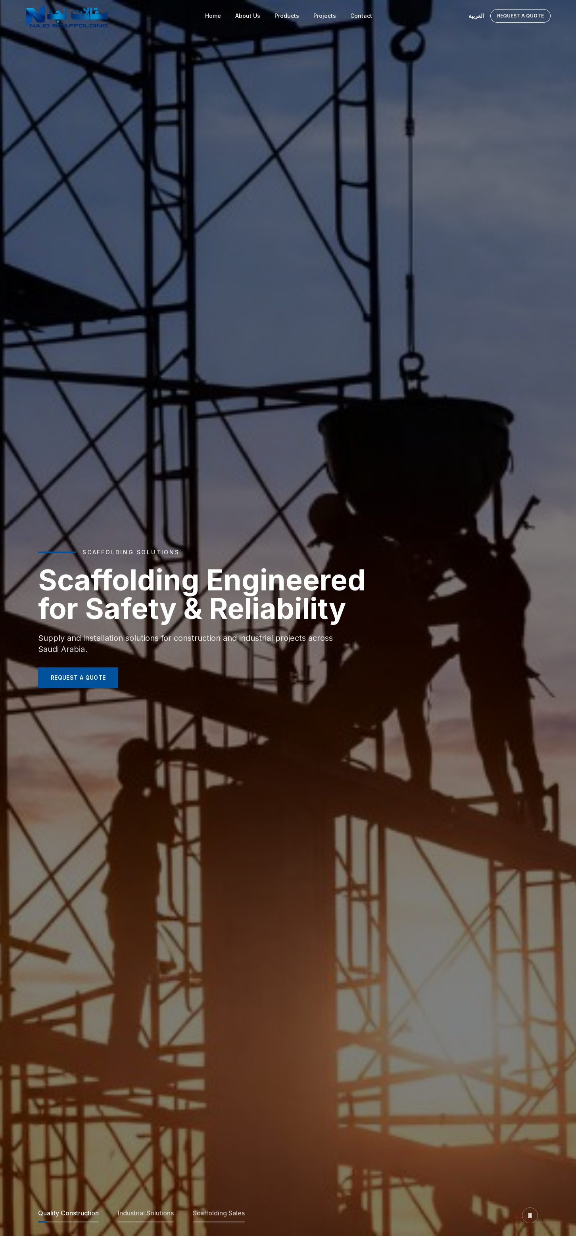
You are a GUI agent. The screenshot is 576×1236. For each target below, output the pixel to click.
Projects (324, 15)
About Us (247, 15)
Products (287, 15)
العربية (476, 15)
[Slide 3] (219, 1215)
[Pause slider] (530, 1215)
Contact (361, 15)
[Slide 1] (68, 1215)
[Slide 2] (146, 1215)
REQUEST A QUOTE (78, 677)
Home (213, 15)
